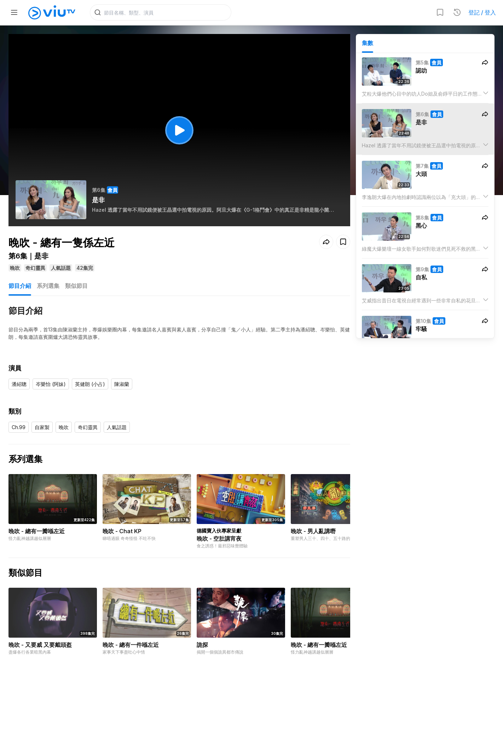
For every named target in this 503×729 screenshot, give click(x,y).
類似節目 (76, 285)
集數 (367, 42)
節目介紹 (19, 285)
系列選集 (48, 285)
